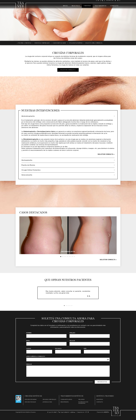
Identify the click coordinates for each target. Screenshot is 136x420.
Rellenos (81, 399)
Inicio (65, 6)
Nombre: (29, 332)
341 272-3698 (51, 412)
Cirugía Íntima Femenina (31, 170)
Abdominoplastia (28, 116)
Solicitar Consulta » (68, 70)
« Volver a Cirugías (24, 43)
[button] (26, 235)
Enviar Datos (102, 382)
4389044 (72, 412)
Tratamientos (100, 6)
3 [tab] (68, 306)
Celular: (72, 340)
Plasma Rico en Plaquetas (83, 402)
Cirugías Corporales (42, 43)
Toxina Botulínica (66, 399)
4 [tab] (70, 306)
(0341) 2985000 (64, 412)
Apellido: (72, 332)
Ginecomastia (27, 175)
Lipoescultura (47, 402)
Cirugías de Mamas (31, 399)
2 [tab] (66, 306)
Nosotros (76, 6)
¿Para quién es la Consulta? (35, 356)
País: (85, 348)
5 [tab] (72, 306)
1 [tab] (64, 306)
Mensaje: (29, 364)
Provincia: (58, 348)
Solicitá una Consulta (93, 43)
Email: (28, 340)
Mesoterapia (65, 402)
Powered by (103, 412)
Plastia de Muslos (28, 165)
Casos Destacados (59, 43)
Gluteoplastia (27, 160)
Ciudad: (28, 348)
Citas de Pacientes (76, 43)
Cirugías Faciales (30, 402)
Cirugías (87, 6)
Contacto (114, 6)
